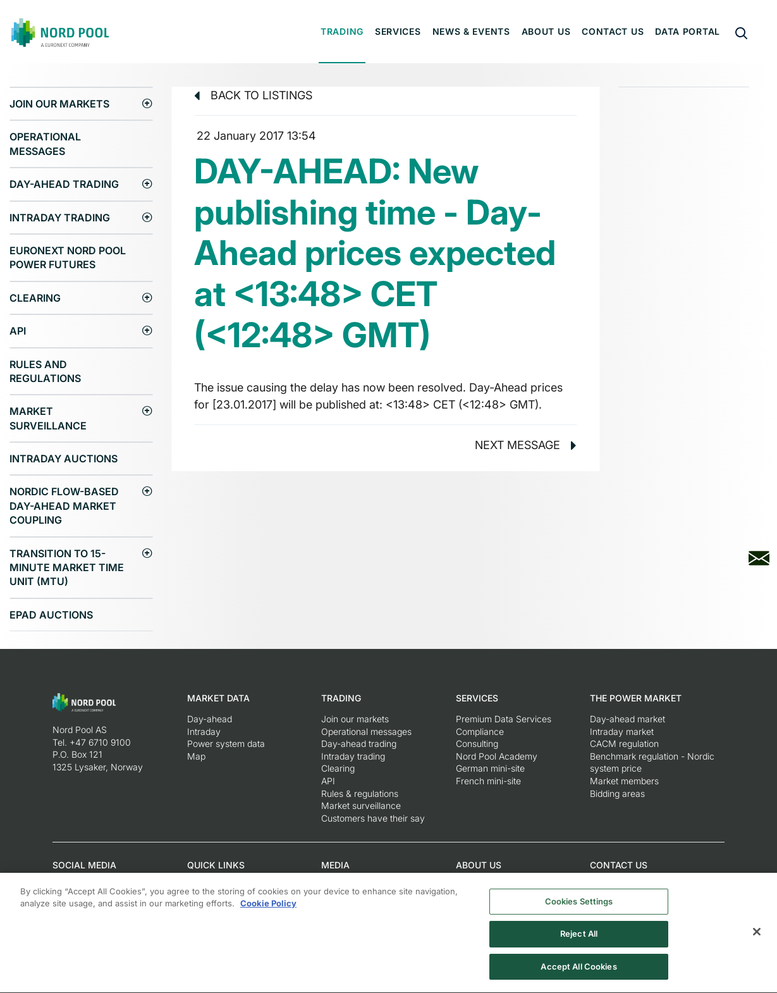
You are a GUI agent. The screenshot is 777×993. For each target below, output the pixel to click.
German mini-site (490, 768)
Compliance (480, 731)
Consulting (477, 743)
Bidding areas (617, 793)
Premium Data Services (503, 718)
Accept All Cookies (578, 973)
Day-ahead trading (64, 184)
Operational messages (45, 143)
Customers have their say (373, 818)
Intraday (204, 731)
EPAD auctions (51, 614)
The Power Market (636, 698)
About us (546, 31)
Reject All (578, 940)
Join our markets (59, 103)
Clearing (35, 298)
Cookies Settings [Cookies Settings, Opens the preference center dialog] (579, 907)
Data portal (687, 31)
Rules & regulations (359, 793)
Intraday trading (59, 217)
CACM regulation (624, 743)
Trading (342, 31)
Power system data (226, 743)
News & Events (471, 31)
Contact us (613, 31)
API (17, 330)
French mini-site (488, 780)
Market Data (218, 698)
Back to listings (253, 95)
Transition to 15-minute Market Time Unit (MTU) (66, 567)
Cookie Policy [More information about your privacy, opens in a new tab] (268, 909)
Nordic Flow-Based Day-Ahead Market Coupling (64, 505)
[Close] (757, 937)
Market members (624, 780)
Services (398, 31)
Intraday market (622, 731)
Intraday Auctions (63, 458)
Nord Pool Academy (496, 756)
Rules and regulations (45, 371)
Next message (526, 445)
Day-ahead (209, 718)
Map (196, 756)
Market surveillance (48, 418)
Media (335, 865)
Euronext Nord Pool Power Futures (67, 257)
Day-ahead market (627, 718)
